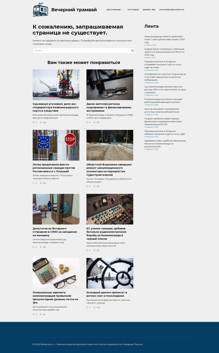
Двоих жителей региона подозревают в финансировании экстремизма (108, 107)
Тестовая (133, 10)
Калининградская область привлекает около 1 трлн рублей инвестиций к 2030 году (164, 39)
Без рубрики (114, 10)
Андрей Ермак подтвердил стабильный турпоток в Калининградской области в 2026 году (164, 52)
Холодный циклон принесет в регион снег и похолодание (106, 294)
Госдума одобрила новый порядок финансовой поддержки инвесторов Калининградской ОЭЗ (163, 121)
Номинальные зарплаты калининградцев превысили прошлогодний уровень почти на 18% (55, 297)
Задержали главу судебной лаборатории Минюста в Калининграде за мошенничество (165, 143)
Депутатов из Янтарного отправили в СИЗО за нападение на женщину (55, 232)
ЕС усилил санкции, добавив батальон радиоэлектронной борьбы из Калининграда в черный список (106, 233)
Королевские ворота (171, 10)
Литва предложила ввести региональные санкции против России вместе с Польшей (54, 168)
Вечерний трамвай (74, 9)
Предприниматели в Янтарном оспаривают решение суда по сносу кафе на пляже (162, 64)
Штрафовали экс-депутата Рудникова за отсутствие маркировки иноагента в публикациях (165, 77)
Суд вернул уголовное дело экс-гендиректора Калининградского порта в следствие (55, 107)
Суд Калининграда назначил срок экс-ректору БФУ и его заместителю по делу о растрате (165, 89)
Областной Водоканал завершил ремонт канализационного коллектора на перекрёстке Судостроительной (109, 169)
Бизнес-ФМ (149, 10)
